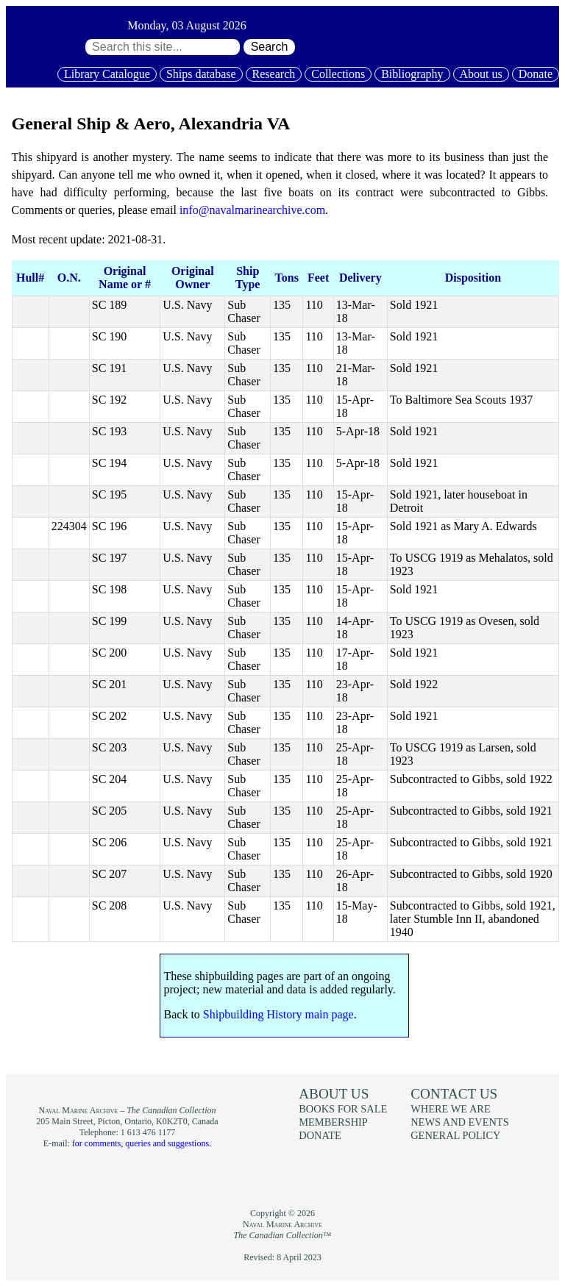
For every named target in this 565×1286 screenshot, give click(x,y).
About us (481, 74)
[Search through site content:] (163, 47)
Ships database (201, 74)
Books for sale (343, 1109)
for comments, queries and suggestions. (141, 1143)
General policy (455, 1135)
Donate (535, 74)
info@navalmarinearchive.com (252, 210)
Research (274, 74)
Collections (338, 74)
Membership (333, 1122)
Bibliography (412, 74)
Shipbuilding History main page (278, 1014)
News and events (460, 1122)
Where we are (450, 1109)
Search (269, 46)
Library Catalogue (107, 74)
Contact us (454, 1093)
